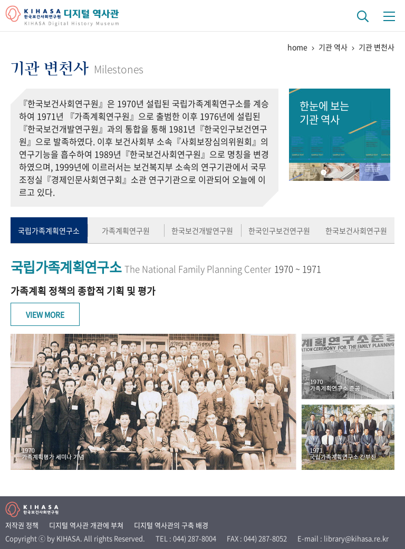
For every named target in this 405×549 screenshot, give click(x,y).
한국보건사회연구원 (356, 230)
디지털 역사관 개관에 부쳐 (86, 525)
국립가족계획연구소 (49, 230)
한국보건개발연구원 (202, 230)
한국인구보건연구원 (279, 230)
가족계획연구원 (126, 230)
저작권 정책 (21, 525)
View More (45, 314)
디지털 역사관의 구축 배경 (171, 525)
